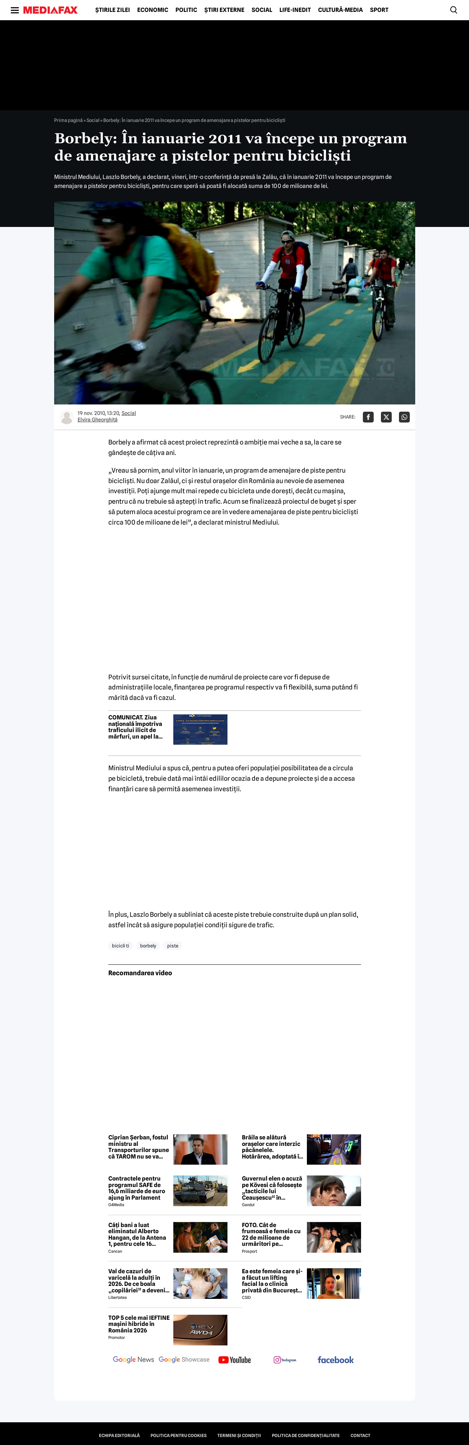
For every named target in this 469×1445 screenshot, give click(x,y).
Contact (360, 1435)
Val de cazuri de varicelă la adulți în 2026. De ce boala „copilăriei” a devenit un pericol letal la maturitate (138, 1280)
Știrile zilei (112, 10)
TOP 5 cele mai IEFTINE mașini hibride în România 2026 (139, 1324)
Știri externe (224, 10)
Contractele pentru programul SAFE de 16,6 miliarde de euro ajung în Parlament (136, 1188)
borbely (148, 946)
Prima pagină (68, 120)
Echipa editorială (119, 1435)
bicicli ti (120, 946)
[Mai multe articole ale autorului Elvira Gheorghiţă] (67, 417)
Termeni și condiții (239, 1435)
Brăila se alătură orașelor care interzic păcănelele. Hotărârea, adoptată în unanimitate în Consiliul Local (272, 1147)
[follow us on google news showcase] (184, 1360)
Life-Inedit (295, 10)
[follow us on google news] (133, 1360)
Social (262, 10)
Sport (379, 10)
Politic (186, 10)
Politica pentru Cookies (179, 1435)
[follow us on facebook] (336, 1360)
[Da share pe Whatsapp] (404, 417)
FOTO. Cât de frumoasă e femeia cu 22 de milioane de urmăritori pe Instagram (271, 1234)
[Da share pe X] (386, 417)
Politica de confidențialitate (306, 1435)
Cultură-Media (340, 10)
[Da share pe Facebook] (368, 417)
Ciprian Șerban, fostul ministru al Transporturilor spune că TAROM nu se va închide (138, 1147)
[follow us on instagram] (285, 1360)
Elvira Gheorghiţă (98, 419)
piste (172, 946)
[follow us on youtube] (234, 1360)
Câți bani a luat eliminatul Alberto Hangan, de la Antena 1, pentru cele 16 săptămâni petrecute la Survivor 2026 (137, 1234)
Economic (152, 10)
